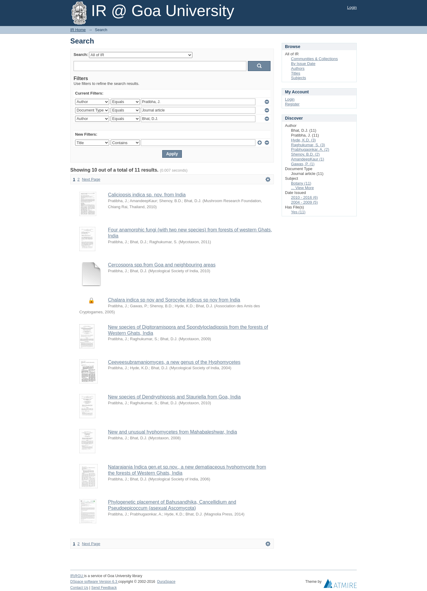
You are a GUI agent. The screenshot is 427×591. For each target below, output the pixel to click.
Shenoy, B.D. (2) (305, 154)
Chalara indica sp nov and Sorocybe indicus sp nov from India (174, 299)
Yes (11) (298, 212)
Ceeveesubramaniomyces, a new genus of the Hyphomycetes (174, 362)
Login (352, 7)
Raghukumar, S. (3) (308, 145)
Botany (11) (301, 183)
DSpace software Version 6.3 (94, 582)
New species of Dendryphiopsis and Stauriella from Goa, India (174, 396)
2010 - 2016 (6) (304, 197)
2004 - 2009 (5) (304, 202)
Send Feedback (104, 588)
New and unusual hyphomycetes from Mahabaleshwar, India (172, 431)
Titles (295, 73)
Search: (81, 54)
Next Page (91, 179)
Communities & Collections (314, 59)
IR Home (78, 29)
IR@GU (77, 576)
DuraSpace (166, 582)
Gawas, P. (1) (303, 164)
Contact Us (79, 588)
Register (292, 104)
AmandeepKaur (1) (307, 159)
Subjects (298, 78)
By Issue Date (303, 63)
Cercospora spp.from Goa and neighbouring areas (162, 264)
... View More (302, 188)
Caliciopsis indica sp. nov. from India (147, 194)
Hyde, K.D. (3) (303, 140)
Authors (298, 68)
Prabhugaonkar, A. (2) (310, 149)
